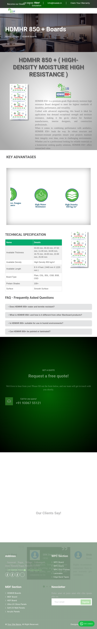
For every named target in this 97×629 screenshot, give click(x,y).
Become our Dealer (16, 4)
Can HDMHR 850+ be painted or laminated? (29, 331)
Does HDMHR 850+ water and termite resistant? (31, 307)
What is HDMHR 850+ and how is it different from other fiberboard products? (45, 315)
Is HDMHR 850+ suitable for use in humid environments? (35, 323)
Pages (16, 36)
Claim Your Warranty (80, 3)
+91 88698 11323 (31, 3)
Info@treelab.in (55, 3)
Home (8, 36)
